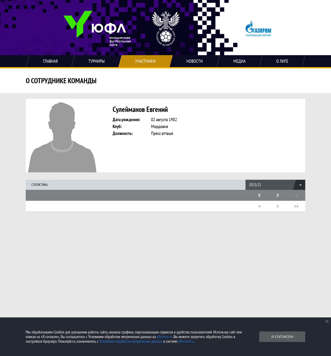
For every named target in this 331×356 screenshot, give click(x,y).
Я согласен (282, 337)
